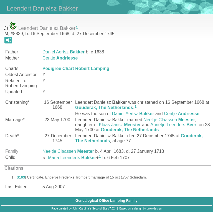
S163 (21, 177)
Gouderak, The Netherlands (104, 107)
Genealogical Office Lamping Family (106, 200)
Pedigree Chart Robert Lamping (75, 68)
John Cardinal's (82, 208)
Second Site (99, 208)
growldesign (154, 208)
